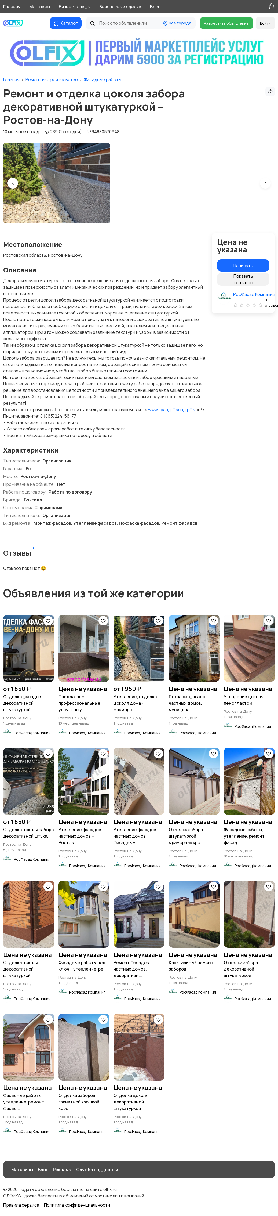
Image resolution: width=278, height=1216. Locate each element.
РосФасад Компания (254, 294)
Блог (155, 7)
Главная (11, 7)
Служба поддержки (97, 1169)
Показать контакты (243, 279)
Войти (265, 23)
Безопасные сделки (120, 7)
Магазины (39, 7)
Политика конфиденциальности (77, 1205)
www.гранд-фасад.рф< (171, 409)
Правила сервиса (21, 1205)
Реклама (62, 1169)
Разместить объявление (226, 23)
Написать (243, 266)
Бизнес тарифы (74, 7)
